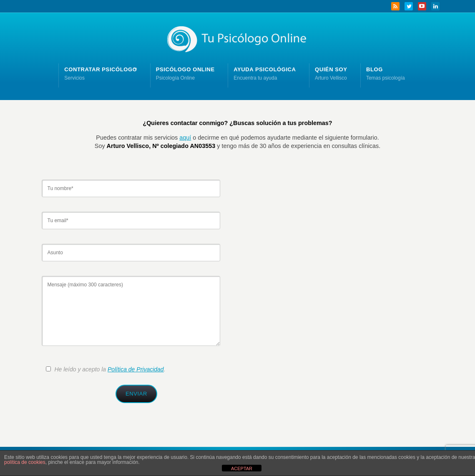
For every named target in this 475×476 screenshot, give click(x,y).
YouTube (422, 6)
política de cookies (24, 462)
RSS (395, 6)
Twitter (409, 6)
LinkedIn (435, 6)
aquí (185, 137)
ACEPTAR (241, 468)
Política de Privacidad (136, 369)
